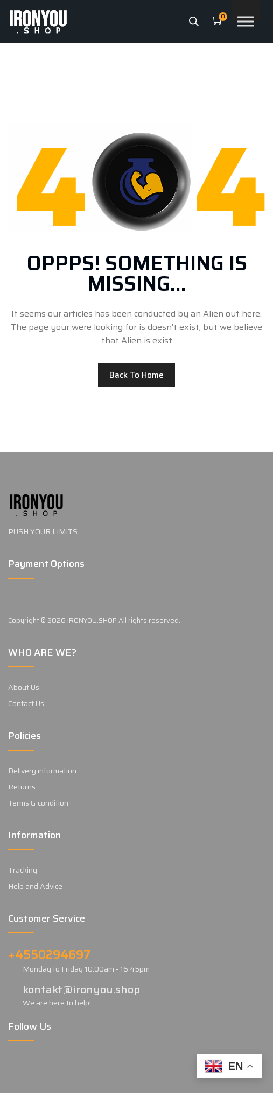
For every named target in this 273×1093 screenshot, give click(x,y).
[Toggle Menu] (245, 21)
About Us (23, 687)
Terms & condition (38, 803)
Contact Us (26, 703)
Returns (22, 787)
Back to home (136, 375)
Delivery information (42, 770)
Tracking (22, 870)
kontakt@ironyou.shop (81, 989)
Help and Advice (35, 886)
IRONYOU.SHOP (92, 620)
